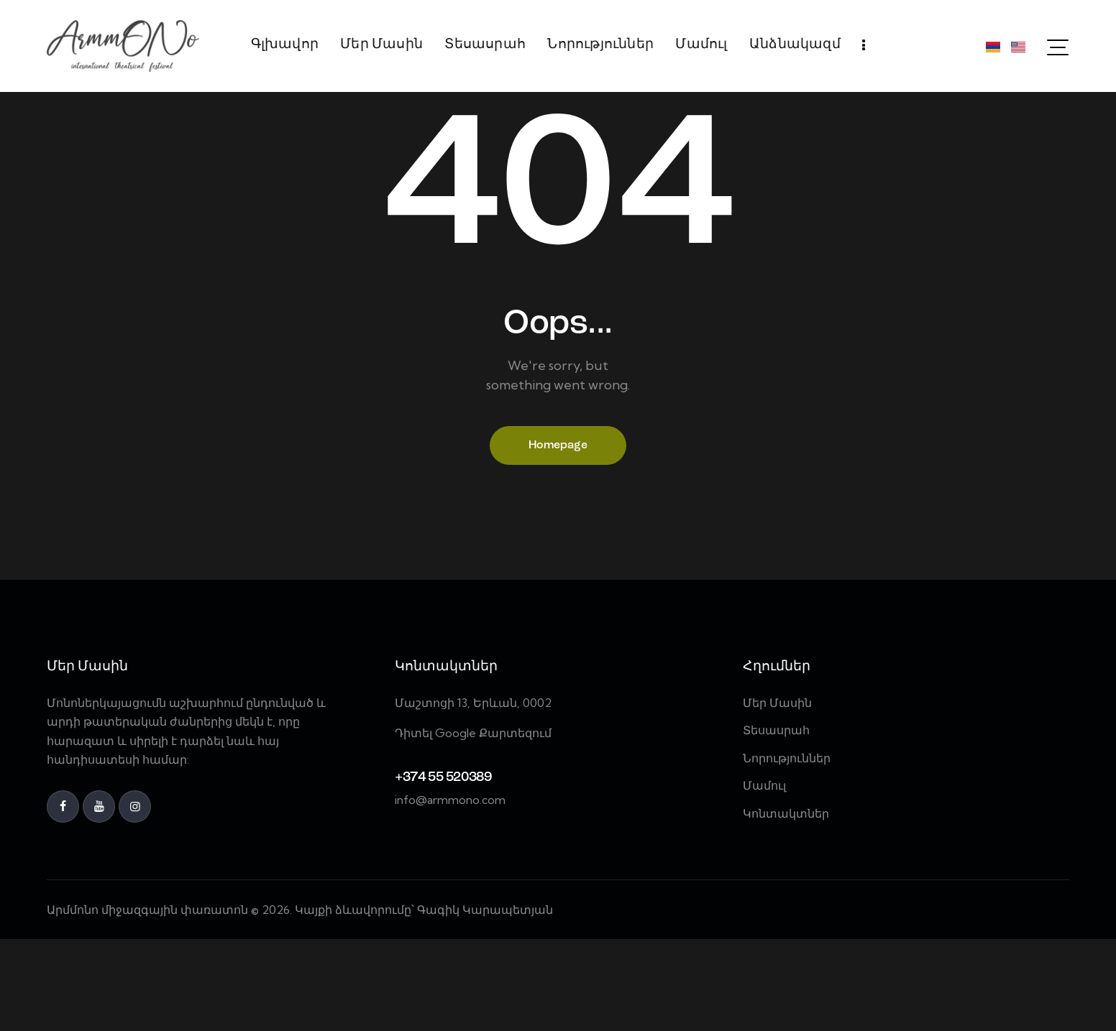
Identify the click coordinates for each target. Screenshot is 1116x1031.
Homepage (558, 536)
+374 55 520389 (443, 870)
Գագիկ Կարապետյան (486, 1001)
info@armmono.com (450, 891)
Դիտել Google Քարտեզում (473, 825)
